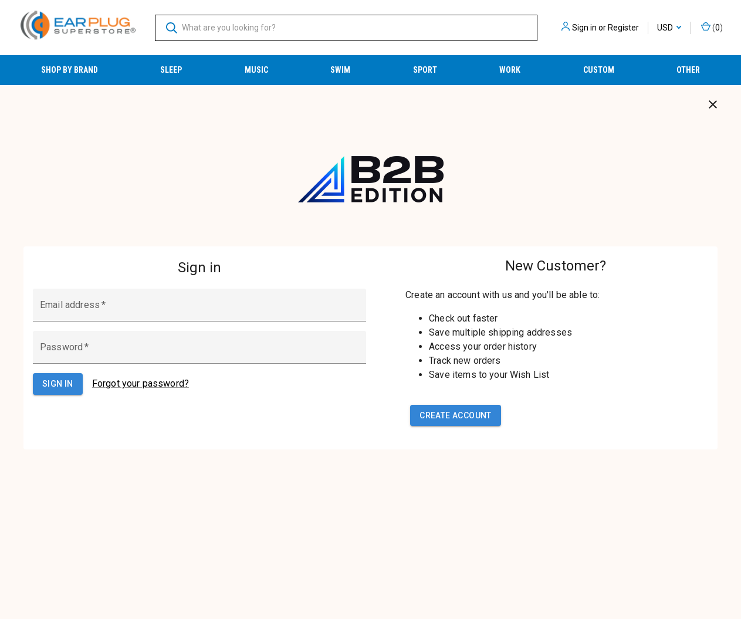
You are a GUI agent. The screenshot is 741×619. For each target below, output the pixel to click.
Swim (340, 70)
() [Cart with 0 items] (712, 27)
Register (623, 27)
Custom (598, 70)
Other (688, 70)
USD (669, 27)
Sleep (171, 70)
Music (256, 70)
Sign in (584, 27)
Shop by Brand (69, 70)
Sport (425, 70)
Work (509, 70)
